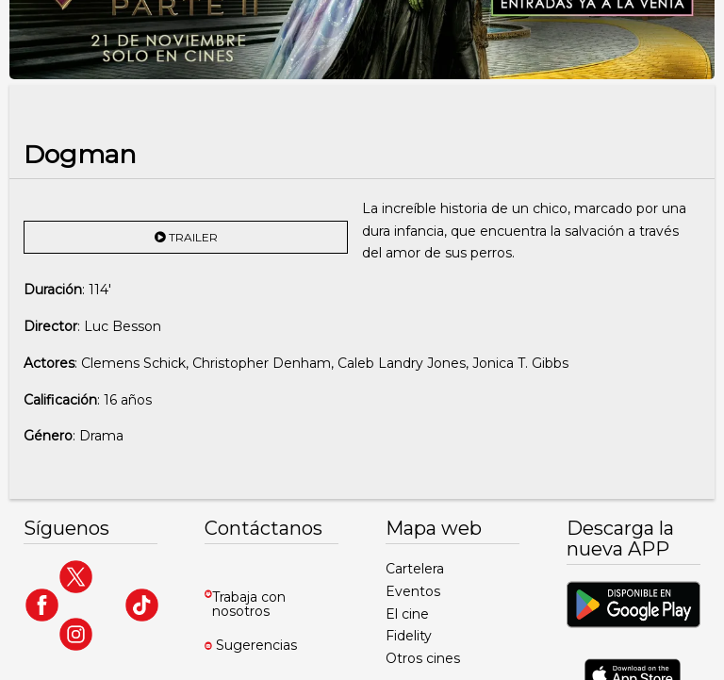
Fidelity (409, 635)
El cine (407, 613)
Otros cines (423, 658)
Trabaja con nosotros (249, 604)
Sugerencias (256, 645)
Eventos (413, 591)
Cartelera (415, 568)
